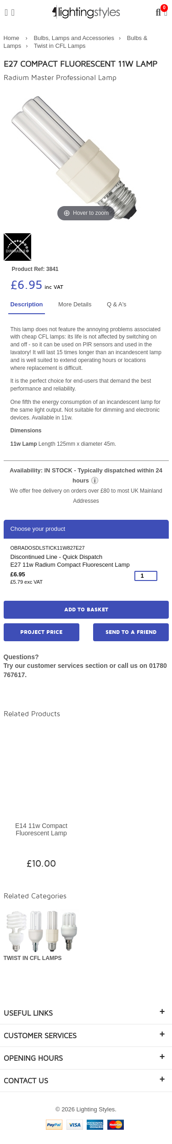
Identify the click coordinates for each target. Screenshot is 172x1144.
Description (27, 304)
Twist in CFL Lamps (60, 45)
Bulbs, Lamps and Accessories (73, 37)
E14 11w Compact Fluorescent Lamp (41, 829)
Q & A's (117, 304)
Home (11, 37)
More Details (74, 304)
